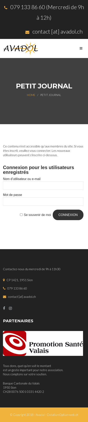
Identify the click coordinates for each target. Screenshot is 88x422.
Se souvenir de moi (37, 215)
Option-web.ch (68, 414)
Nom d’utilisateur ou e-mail (21, 179)
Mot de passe (12, 194)
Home (31, 95)
